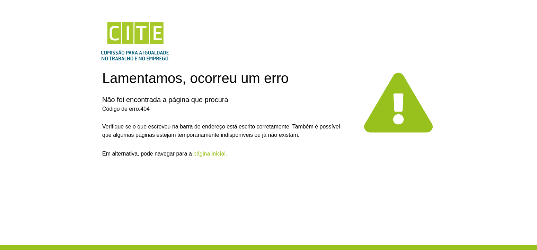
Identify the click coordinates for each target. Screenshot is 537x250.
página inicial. (210, 154)
